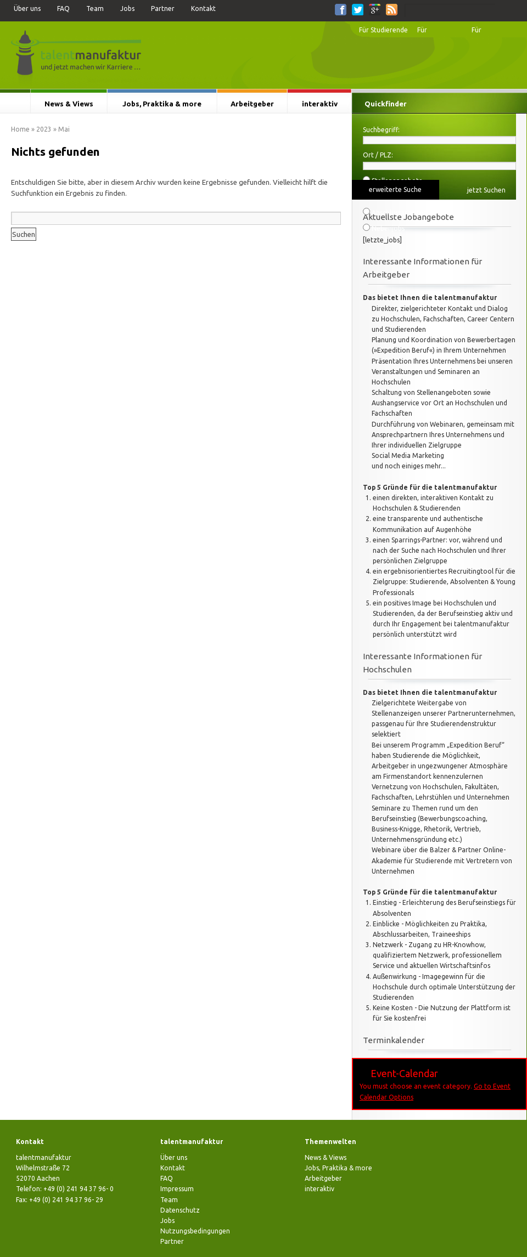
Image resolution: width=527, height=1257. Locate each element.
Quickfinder (386, 103)
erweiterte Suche (395, 189)
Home (20, 129)
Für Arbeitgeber (490, 32)
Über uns (27, 8)
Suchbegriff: (381, 129)
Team (95, 8)
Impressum (177, 1188)
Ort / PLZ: (378, 154)
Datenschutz (180, 1210)
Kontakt (203, 8)
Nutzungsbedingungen (195, 1231)
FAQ (63, 8)
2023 (44, 129)
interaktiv (320, 103)
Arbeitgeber (252, 103)
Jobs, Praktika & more (161, 103)
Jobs (127, 8)
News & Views (68, 103)
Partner (163, 8)
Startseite (15, 104)
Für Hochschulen (436, 32)
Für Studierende (383, 29)
